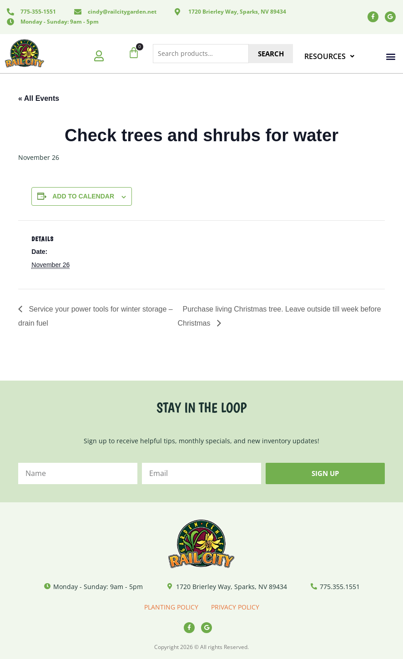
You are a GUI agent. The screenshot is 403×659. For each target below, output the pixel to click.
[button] (390, 56)
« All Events (38, 98)
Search (271, 53)
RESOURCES (329, 56)
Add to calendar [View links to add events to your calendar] (83, 196)
